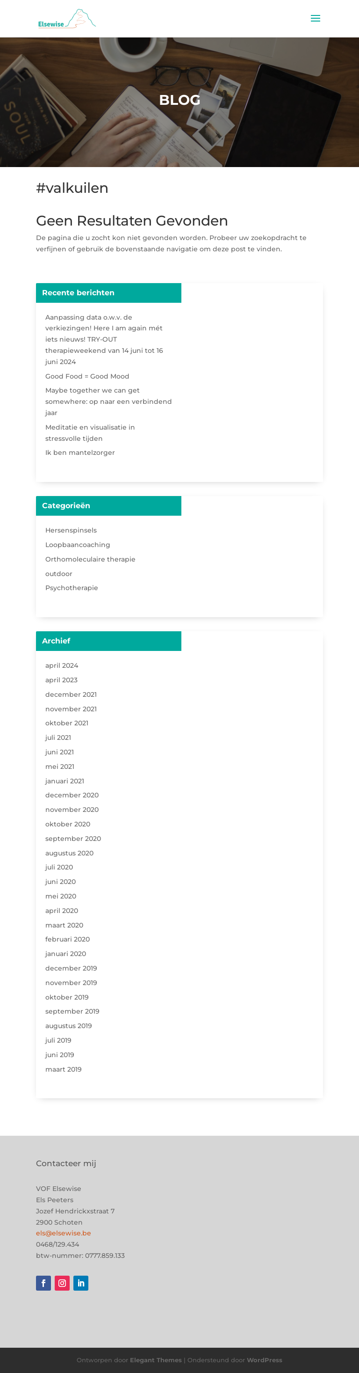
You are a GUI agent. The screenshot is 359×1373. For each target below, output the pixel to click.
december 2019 (71, 968)
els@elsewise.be (63, 1233)
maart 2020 (64, 925)
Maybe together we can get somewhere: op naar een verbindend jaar (108, 401)
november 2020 (72, 809)
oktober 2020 (67, 824)
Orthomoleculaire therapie (90, 559)
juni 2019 (59, 1055)
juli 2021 (58, 737)
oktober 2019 (67, 997)
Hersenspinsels (71, 530)
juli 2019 (58, 1040)
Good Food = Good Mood (87, 376)
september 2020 (73, 838)
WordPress (264, 1360)
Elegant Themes (156, 1360)
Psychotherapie (71, 588)
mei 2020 (60, 896)
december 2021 (71, 694)
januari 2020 (65, 953)
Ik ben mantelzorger (80, 452)
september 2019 (72, 1011)
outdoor (58, 574)
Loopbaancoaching (77, 544)
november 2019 (71, 983)
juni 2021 (59, 752)
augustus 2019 (68, 1026)
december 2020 (72, 795)
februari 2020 (67, 939)
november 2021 (71, 709)
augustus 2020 (69, 853)
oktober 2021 (66, 723)
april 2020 (61, 910)
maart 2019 (63, 1069)
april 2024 (61, 665)
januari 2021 (64, 781)
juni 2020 (60, 881)
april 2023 (61, 680)
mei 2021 (59, 766)
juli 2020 (59, 867)
